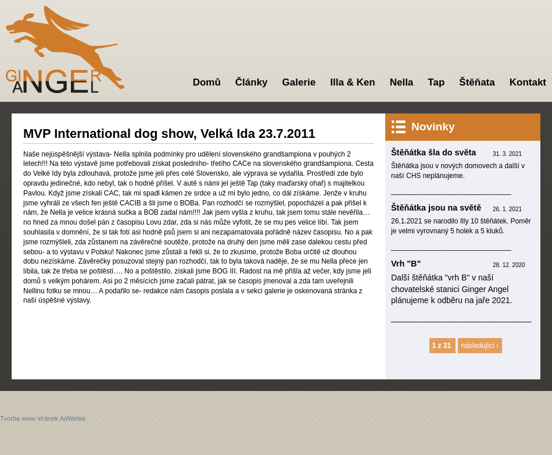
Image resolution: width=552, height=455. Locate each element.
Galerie (299, 82)
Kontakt (528, 82)
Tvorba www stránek (29, 418)
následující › (480, 346)
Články (251, 82)
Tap (436, 82)
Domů (207, 82)
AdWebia (72, 418)
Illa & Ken (352, 82)
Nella (402, 82)
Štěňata (476, 82)
